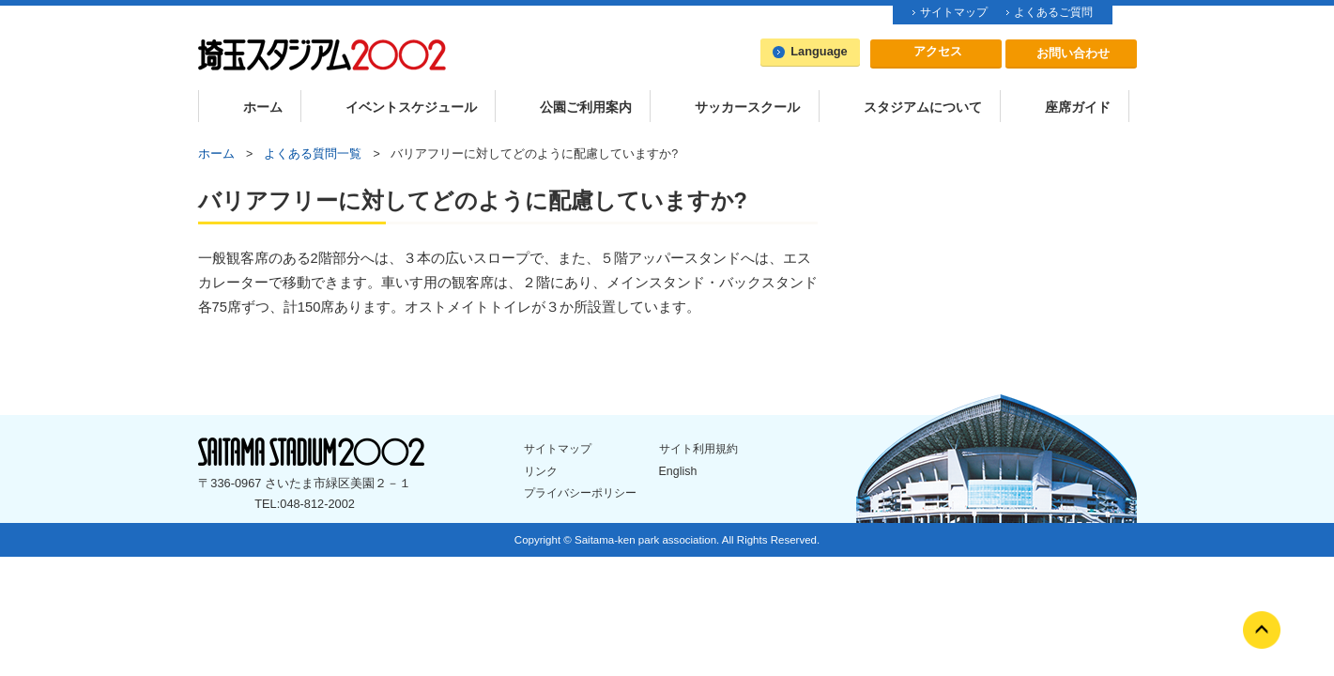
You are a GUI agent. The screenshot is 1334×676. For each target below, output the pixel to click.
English (678, 471)
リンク (541, 471)
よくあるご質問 (1053, 12)
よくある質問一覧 (312, 154)
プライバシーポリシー (580, 492)
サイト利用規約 (698, 448)
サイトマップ (954, 12)
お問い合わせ (1073, 53)
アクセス (937, 51)
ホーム (216, 154)
